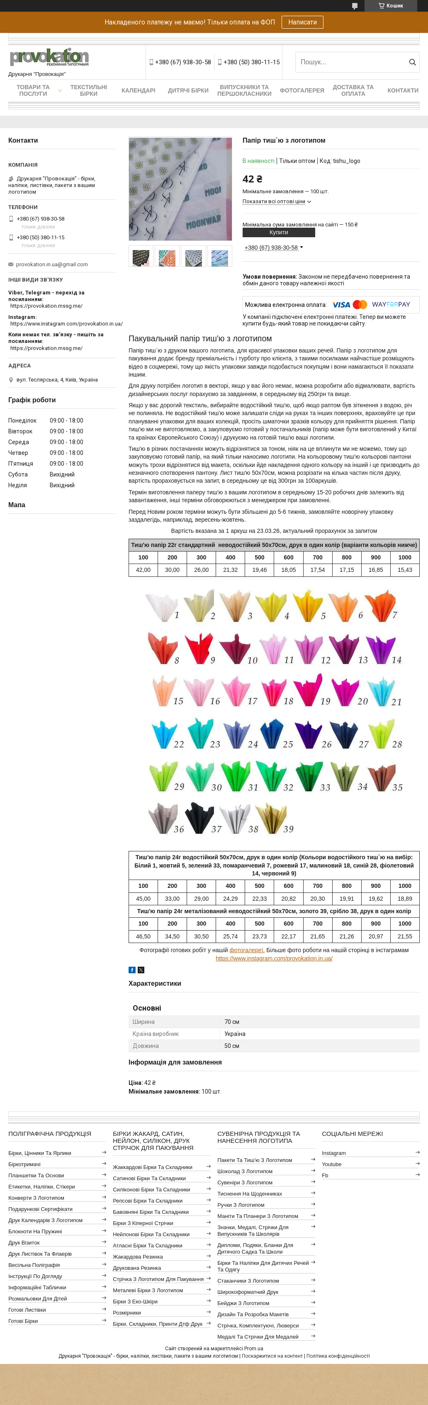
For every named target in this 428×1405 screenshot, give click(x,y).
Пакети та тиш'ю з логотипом (254, 1160)
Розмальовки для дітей (37, 1299)
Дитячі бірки (188, 90)
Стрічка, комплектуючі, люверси (258, 1325)
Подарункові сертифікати (40, 1209)
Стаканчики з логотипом (248, 1281)
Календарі (138, 90)
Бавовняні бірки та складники (151, 1212)
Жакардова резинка (138, 1257)
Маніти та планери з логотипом (257, 1216)
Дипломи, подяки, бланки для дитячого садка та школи (255, 1248)
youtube (331, 1164)
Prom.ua (253, 1349)
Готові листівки (27, 1310)
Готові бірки (23, 1321)
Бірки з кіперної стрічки (143, 1223)
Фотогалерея (302, 90)
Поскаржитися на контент (272, 1356)
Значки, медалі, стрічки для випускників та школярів (253, 1230)
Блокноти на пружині (35, 1231)
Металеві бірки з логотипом (148, 1290)
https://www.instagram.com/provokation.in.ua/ (274, 958)
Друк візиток (23, 1243)
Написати (302, 22)
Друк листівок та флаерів (40, 1254)
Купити (279, 232)
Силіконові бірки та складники (151, 1189)
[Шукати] (412, 62)
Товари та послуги (33, 90)
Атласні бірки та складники (147, 1245)
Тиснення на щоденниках (249, 1194)
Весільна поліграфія (34, 1265)
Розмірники (127, 1313)
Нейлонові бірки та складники (151, 1234)
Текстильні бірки (89, 90)
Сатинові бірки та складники (149, 1178)
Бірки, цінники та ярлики (39, 1153)
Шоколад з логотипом (244, 1171)
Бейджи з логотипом (243, 1303)
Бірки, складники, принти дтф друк (157, 1324)
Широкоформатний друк (247, 1292)
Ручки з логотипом (241, 1205)
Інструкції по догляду (35, 1276)
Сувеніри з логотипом (244, 1182)
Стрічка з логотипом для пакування (158, 1279)
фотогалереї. (247, 950)
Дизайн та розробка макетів (253, 1314)
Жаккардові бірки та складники (152, 1167)
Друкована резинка (137, 1268)
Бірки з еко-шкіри (135, 1301)
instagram (334, 1153)
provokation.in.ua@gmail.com (52, 264)
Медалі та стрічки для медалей (258, 1337)
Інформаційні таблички (37, 1287)
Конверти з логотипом (36, 1198)
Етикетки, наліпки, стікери (41, 1187)
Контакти (402, 90)
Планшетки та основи (36, 1175)
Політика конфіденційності (338, 1356)
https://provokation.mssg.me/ (46, 306)
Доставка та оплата (353, 90)
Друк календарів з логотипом (45, 1220)
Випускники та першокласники (244, 90)
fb (325, 1175)
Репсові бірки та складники (147, 1201)
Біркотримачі (24, 1164)
